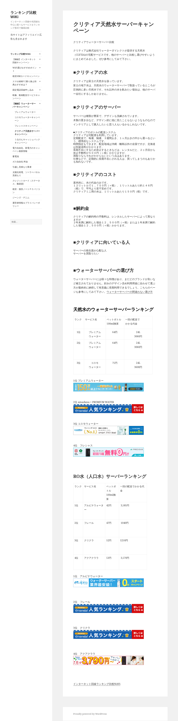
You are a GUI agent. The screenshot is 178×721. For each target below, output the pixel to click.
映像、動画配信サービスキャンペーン (26, 97)
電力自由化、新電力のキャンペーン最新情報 (26, 149)
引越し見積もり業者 (22, 166)
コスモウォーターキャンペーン (27, 119)
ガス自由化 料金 (20, 161)
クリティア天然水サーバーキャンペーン (27, 133)
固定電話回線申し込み (23, 89)
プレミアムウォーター (25, 112)
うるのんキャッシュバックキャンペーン (27, 141)
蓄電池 (16, 156)
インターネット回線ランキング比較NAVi (96, 684)
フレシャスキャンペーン (26, 125)
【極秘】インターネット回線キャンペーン (24, 61)
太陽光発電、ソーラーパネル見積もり (26, 174)
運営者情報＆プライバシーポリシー (26, 204)
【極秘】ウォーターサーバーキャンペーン (24, 105)
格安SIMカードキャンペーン (26, 76)
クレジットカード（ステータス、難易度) (26, 182)
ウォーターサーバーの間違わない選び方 (130, 291)
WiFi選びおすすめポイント (24, 69)
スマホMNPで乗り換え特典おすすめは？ (24, 83)
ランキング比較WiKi (23, 14)
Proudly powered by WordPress (90, 713)
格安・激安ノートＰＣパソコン (26, 191)
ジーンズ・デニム (21, 197)
